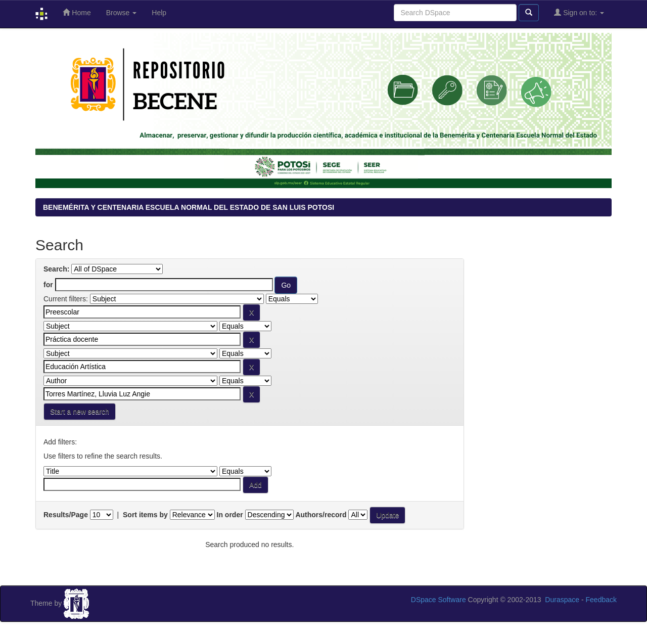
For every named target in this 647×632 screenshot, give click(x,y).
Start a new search (79, 412)
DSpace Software (438, 600)
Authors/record (320, 515)
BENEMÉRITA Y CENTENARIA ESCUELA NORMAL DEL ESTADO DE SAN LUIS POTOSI (188, 207)
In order (230, 515)
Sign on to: (579, 12)
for (48, 285)
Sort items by (145, 515)
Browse (121, 13)
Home (76, 12)
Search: (56, 269)
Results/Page (65, 515)
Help (159, 13)
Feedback (601, 600)
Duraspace (562, 600)
